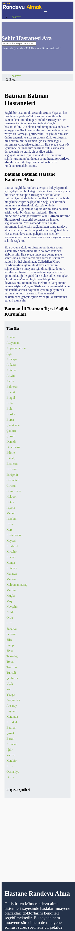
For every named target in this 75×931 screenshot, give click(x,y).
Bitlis (9, 403)
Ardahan (11, 744)
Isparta (10, 507)
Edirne (10, 452)
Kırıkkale (12, 722)
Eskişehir (12, 474)
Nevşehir (12, 606)
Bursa (10, 419)
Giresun (11, 485)
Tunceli (11, 672)
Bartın (10, 738)
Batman (11, 727)
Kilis (9, 766)
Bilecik (10, 392)
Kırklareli (12, 546)
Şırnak (10, 733)
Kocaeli (11, 557)
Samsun (11, 634)
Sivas (9, 650)
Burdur (10, 414)
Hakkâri (11, 496)
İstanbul (11, 518)
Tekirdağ (12, 656)
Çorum (10, 436)
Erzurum (11, 469)
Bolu (9, 408)
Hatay (10, 502)
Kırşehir (11, 551)
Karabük (11, 760)
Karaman (12, 716)
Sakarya (11, 628)
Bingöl (10, 397)
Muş (9, 601)
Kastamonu (13, 535)
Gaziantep (12, 480)
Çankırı (11, 430)
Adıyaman (13, 342)
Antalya (11, 370)
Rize (9, 623)
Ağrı (9, 353)
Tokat (10, 661)
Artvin (10, 375)
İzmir (9, 524)
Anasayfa (15, 17)
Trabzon (11, 667)
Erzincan (12, 463)
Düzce (10, 777)
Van (8, 689)
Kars (9, 529)
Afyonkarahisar (16, 348)
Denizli (11, 441)
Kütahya (11, 568)
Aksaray (11, 705)
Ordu (9, 617)
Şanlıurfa (12, 678)
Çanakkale (13, 425)
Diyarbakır (13, 447)
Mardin (11, 590)
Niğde (10, 612)
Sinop (10, 645)
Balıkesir (12, 386)
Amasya (11, 359)
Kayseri (11, 540)
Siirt (9, 639)
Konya (10, 562)
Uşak (9, 683)
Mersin (10, 513)
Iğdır (9, 749)
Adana (10, 337)
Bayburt (11, 711)
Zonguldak (13, 700)
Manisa (11, 579)
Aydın (10, 381)
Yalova (10, 755)
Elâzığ (10, 458)
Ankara (11, 364)
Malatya (11, 573)
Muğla (10, 595)
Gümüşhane (13, 491)
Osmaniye (12, 771)
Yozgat (10, 694)
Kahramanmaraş (16, 584)
